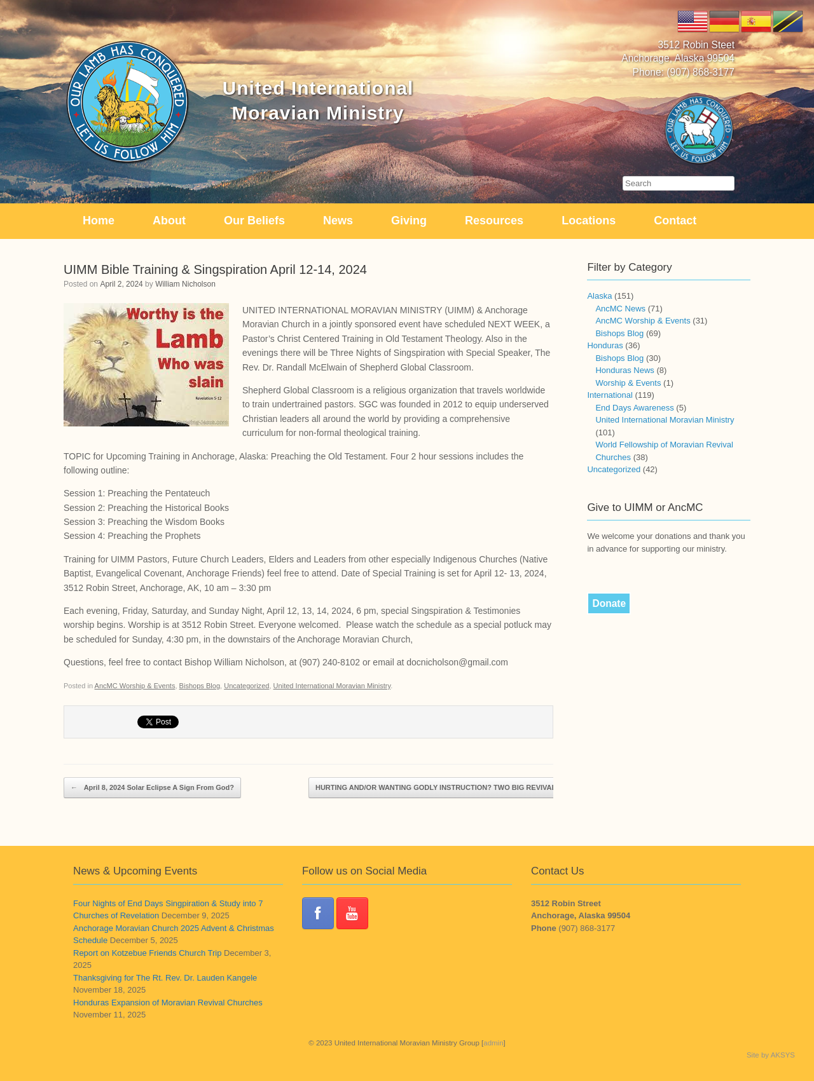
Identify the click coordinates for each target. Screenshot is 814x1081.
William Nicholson (185, 284)
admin (493, 1043)
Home (98, 220)
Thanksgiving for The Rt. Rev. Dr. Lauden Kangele (165, 977)
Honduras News (624, 370)
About (169, 220)
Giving (409, 220)
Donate (609, 603)
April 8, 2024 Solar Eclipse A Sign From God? (152, 788)
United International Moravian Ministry (332, 686)
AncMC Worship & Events (135, 686)
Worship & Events (628, 383)
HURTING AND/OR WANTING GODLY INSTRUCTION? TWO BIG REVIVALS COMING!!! (463, 788)
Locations (589, 220)
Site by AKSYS (771, 1055)
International (610, 395)
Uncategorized (246, 686)
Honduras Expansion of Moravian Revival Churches (168, 1002)
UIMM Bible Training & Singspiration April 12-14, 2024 (215, 269)
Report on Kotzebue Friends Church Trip (147, 953)
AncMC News (620, 308)
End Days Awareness (634, 407)
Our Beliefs (254, 220)
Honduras (605, 345)
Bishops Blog (199, 686)
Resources (494, 220)
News (338, 220)
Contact (675, 220)
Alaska (599, 296)
